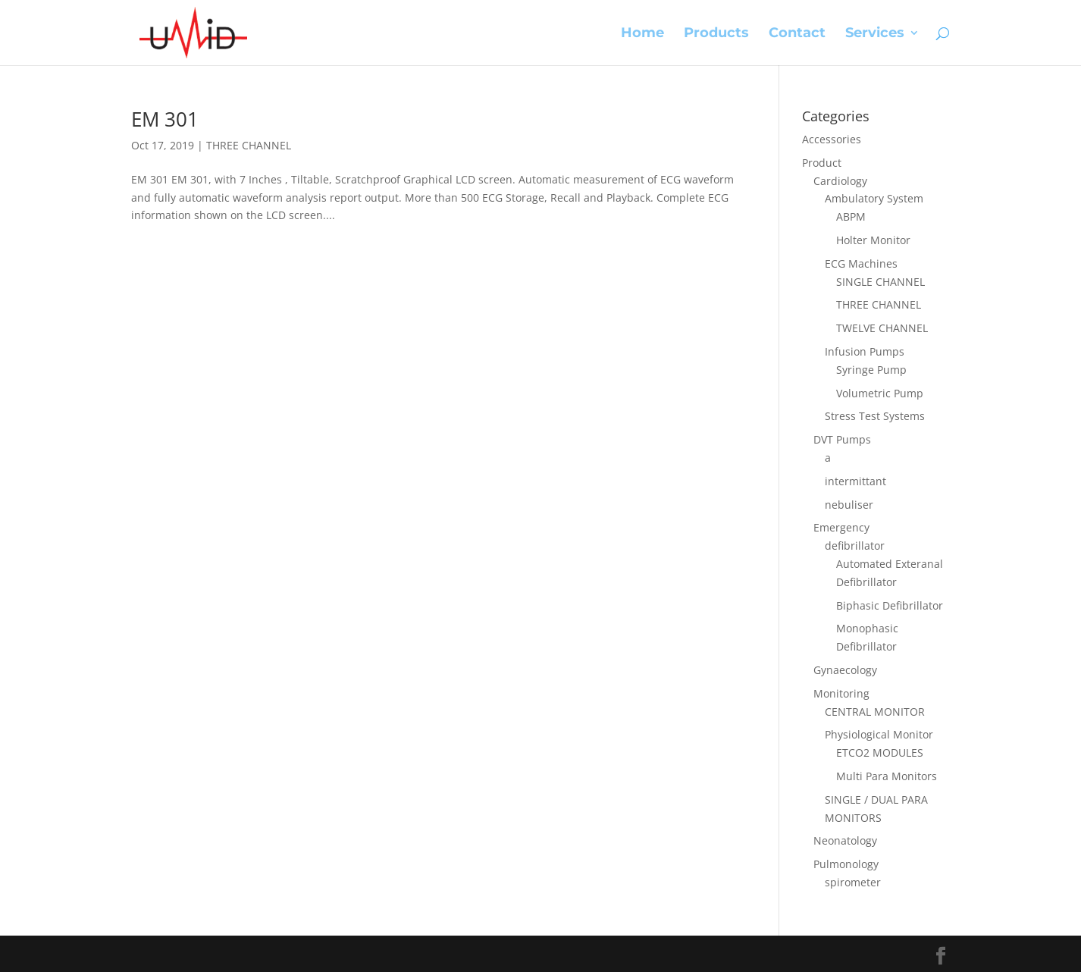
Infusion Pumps (864, 351)
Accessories (831, 139)
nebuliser (849, 504)
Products (716, 34)
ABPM (851, 216)
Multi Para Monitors (886, 776)
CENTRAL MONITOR (875, 711)
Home (642, 34)
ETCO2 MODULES (879, 752)
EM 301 (165, 119)
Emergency (841, 527)
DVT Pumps (842, 439)
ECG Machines (861, 263)
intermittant (855, 481)
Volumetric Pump (879, 393)
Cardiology (840, 181)
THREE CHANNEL (248, 145)
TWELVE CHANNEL (882, 328)
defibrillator (855, 545)
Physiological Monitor (879, 734)
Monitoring (841, 693)
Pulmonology (846, 864)
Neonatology (845, 840)
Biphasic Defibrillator (889, 605)
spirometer (853, 882)
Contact (797, 34)
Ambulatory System (874, 198)
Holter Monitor (873, 240)
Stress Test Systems (875, 416)
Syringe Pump (871, 369)
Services (874, 34)
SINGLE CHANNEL (880, 281)
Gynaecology (845, 670)
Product (821, 162)
